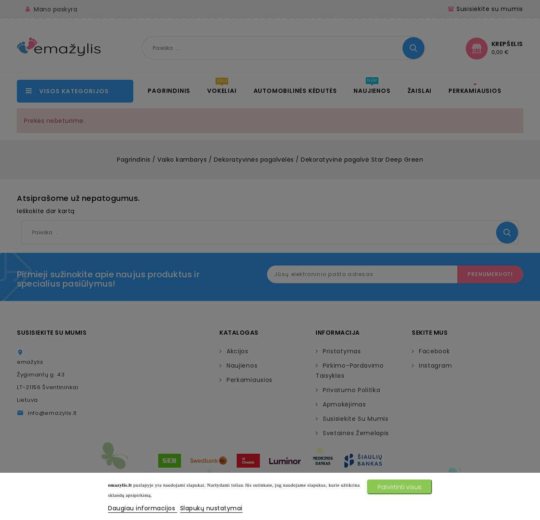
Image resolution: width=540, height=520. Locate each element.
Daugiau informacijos (142, 508)
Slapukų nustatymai (211, 508)
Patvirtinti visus (399, 487)
